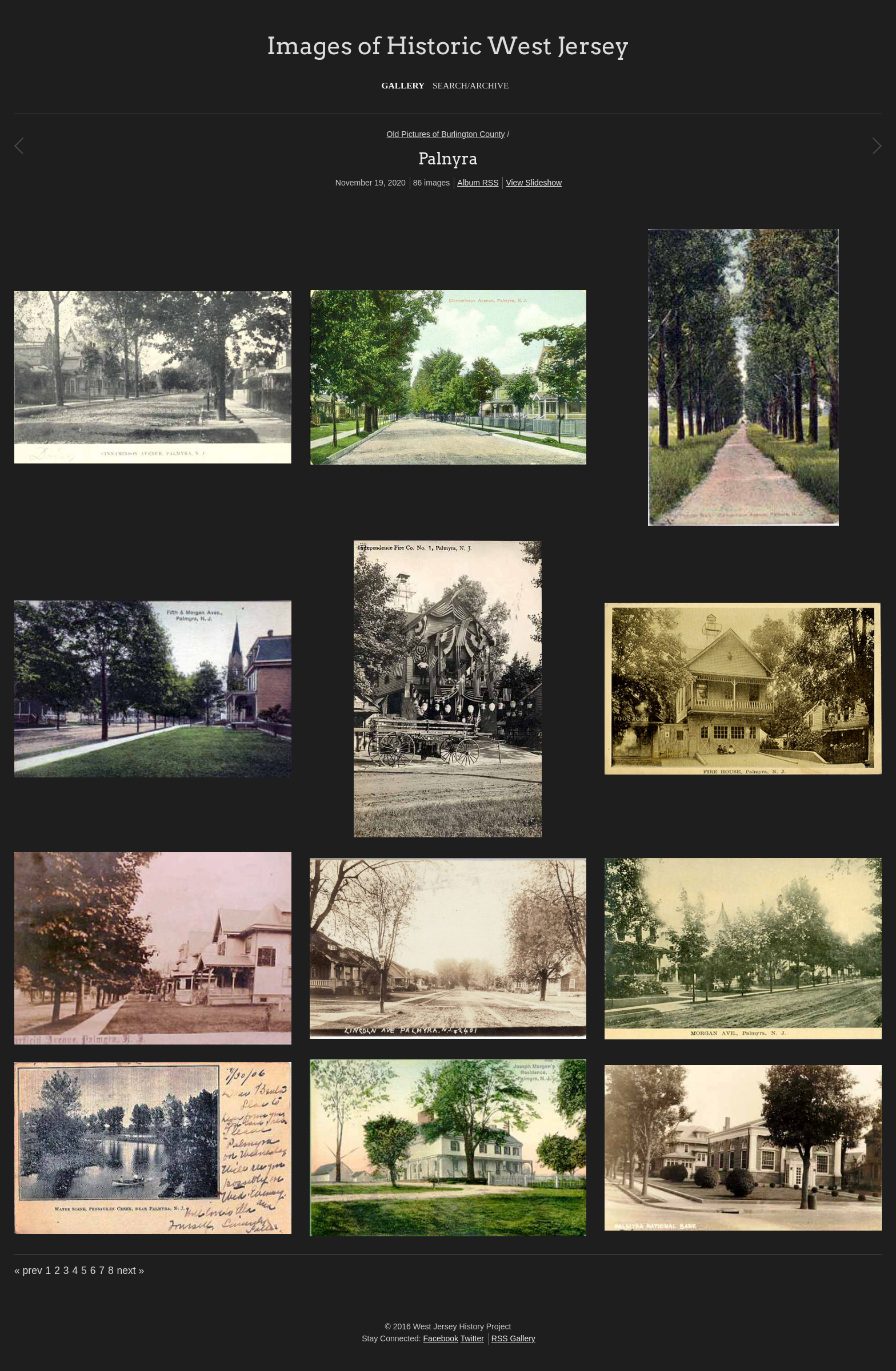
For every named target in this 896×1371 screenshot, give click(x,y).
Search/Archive (471, 85)
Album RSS (477, 182)
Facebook (440, 1338)
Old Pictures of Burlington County (446, 134)
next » (131, 1270)
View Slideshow (534, 182)
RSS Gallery (513, 1338)
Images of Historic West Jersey (448, 45)
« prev (28, 1270)
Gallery (403, 85)
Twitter (472, 1338)
